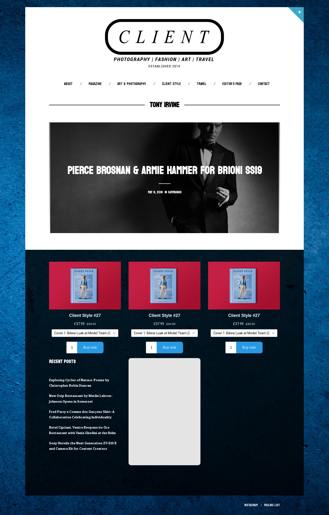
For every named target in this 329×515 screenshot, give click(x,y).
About (68, 84)
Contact (264, 84)
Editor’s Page (232, 84)
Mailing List (272, 505)
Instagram (251, 505)
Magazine (95, 84)
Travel (201, 84)
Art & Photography (131, 84)
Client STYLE (171, 84)
